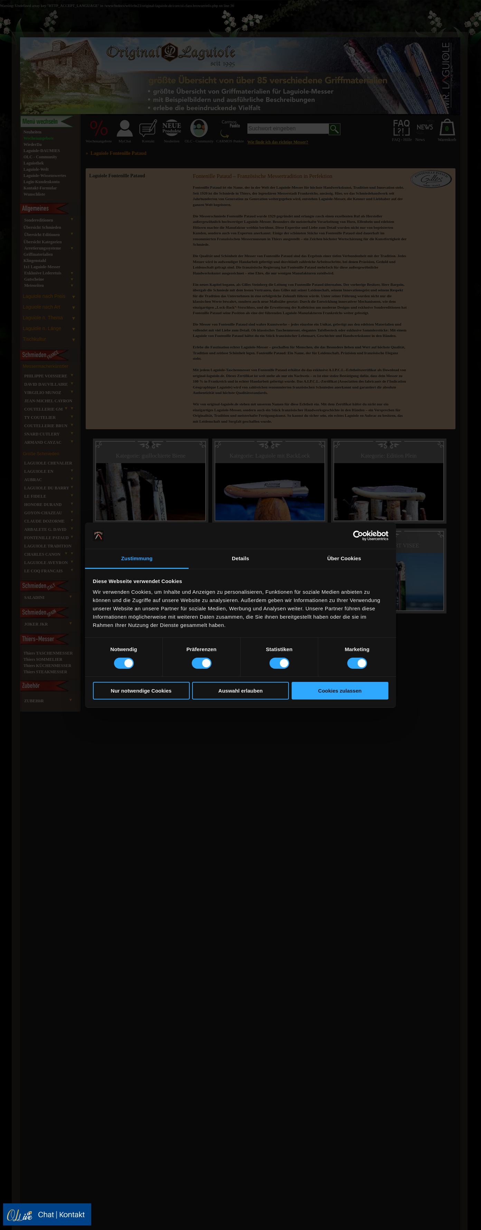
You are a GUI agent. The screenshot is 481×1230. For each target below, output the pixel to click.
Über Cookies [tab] (344, 558)
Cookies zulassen (340, 691)
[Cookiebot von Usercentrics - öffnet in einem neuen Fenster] (358, 536)
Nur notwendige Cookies (141, 691)
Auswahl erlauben (240, 691)
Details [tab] (240, 558)
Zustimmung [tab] (137, 558)
